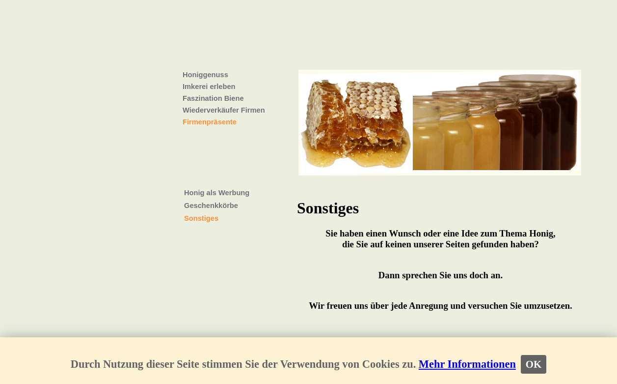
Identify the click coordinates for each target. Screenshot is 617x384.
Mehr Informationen (467, 364)
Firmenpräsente (210, 122)
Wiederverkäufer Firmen (224, 110)
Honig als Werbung (216, 193)
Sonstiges (201, 218)
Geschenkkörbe (211, 205)
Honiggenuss (205, 75)
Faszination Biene (213, 98)
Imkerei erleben (209, 86)
